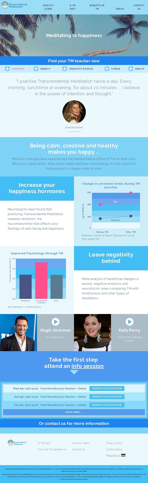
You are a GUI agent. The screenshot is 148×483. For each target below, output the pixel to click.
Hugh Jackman (55, 330)
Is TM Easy (44, 443)
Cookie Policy (114, 449)
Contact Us (78, 449)
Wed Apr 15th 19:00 (25, 388)
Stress (115, 69)
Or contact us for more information (74, 423)
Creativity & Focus (81, 69)
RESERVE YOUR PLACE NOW (107, 388)
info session (88, 366)
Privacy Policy (114, 443)
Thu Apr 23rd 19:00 (26, 405)
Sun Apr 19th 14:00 (26, 396)
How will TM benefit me (52, 449)
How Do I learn (80, 443)
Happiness (18, 69)
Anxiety (45, 69)
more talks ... (74, 412)
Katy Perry (129, 330)
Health (139, 69)
